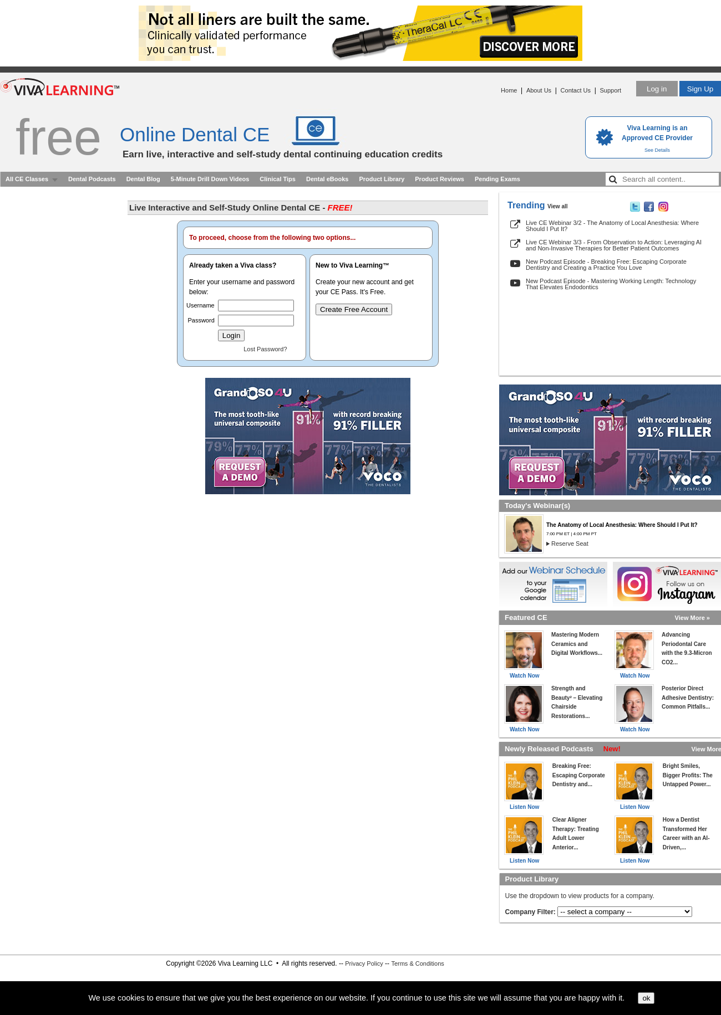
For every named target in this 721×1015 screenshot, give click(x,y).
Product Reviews (439, 179)
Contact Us (576, 90)
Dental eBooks (327, 179)
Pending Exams (497, 179)
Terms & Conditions (417, 963)
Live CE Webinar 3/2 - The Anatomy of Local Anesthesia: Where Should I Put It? (612, 225)
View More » (692, 617)
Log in (657, 89)
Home (509, 90)
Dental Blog (143, 179)
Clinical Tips (278, 179)
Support (610, 90)
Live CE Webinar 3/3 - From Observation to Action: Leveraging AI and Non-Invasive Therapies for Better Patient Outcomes (614, 245)
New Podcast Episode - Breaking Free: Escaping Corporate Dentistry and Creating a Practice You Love (606, 264)
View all (557, 206)
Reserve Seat (569, 543)
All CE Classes (27, 179)
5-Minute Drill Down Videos (210, 179)
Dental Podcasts (92, 179)
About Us (538, 90)
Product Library (381, 179)
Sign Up (700, 89)
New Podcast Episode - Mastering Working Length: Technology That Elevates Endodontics (611, 284)
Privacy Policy (364, 963)
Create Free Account (354, 309)
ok (646, 998)
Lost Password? (265, 349)
